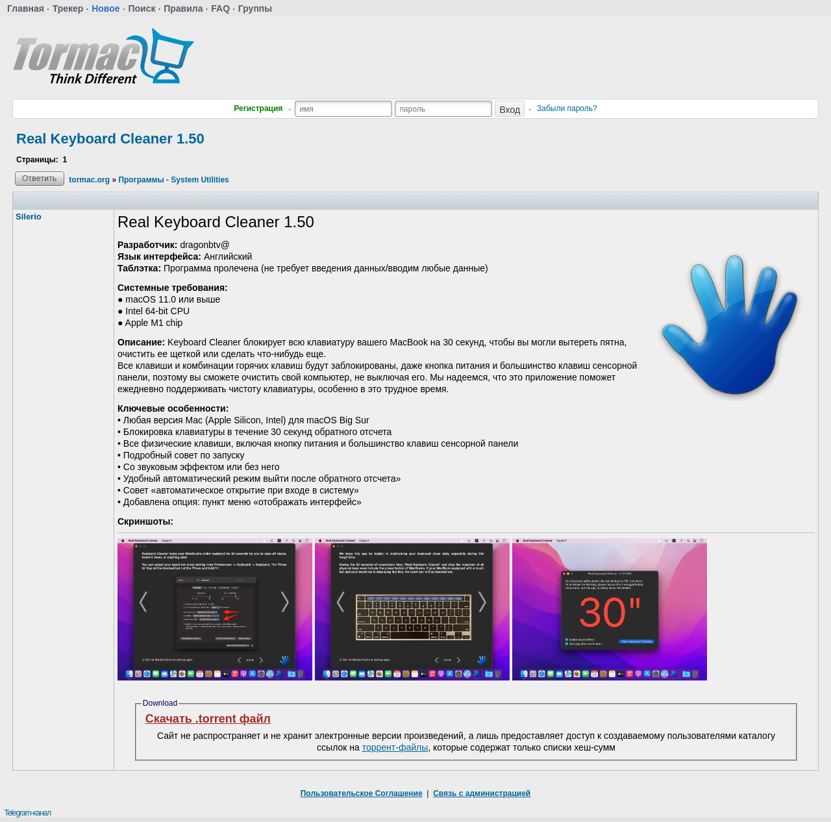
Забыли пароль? (567, 108)
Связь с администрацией (481, 793)
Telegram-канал (27, 812)
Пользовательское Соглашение (362, 793)
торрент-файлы (395, 747)
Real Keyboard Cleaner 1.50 (110, 139)
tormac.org (89, 179)
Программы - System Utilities (173, 179)
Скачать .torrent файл (208, 718)
